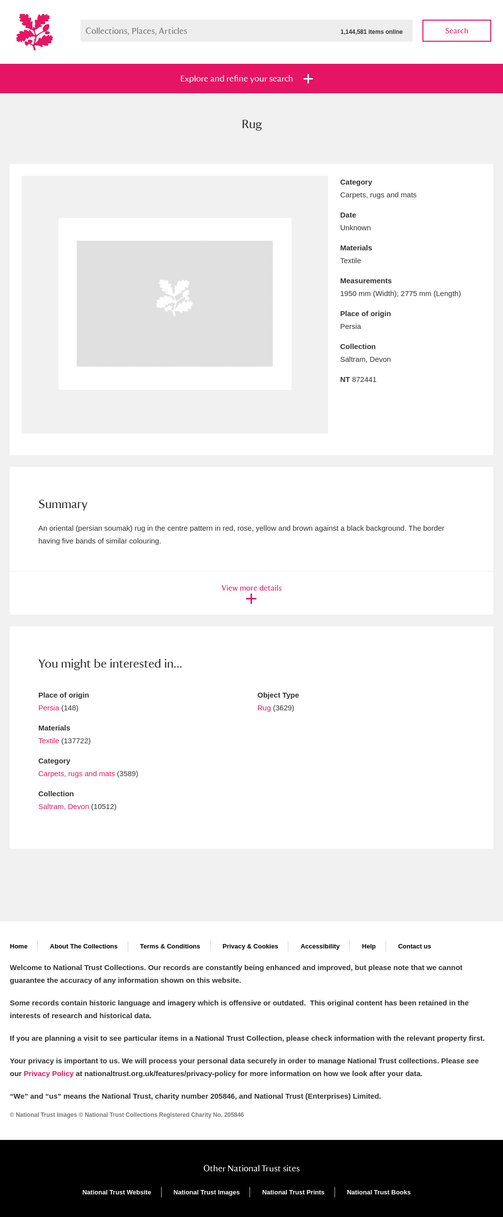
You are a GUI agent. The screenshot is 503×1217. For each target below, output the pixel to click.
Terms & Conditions (170, 946)
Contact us (414, 946)
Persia (48, 707)
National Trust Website (117, 1192)
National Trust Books (379, 1192)
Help (369, 946)
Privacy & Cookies (250, 946)
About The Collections (84, 946)
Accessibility (320, 946)
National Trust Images (206, 1192)
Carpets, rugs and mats (76, 773)
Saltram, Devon (63, 806)
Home (19, 946)
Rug (264, 707)
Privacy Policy (49, 1073)
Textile (48, 740)
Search (457, 30)
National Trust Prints (293, 1192)
